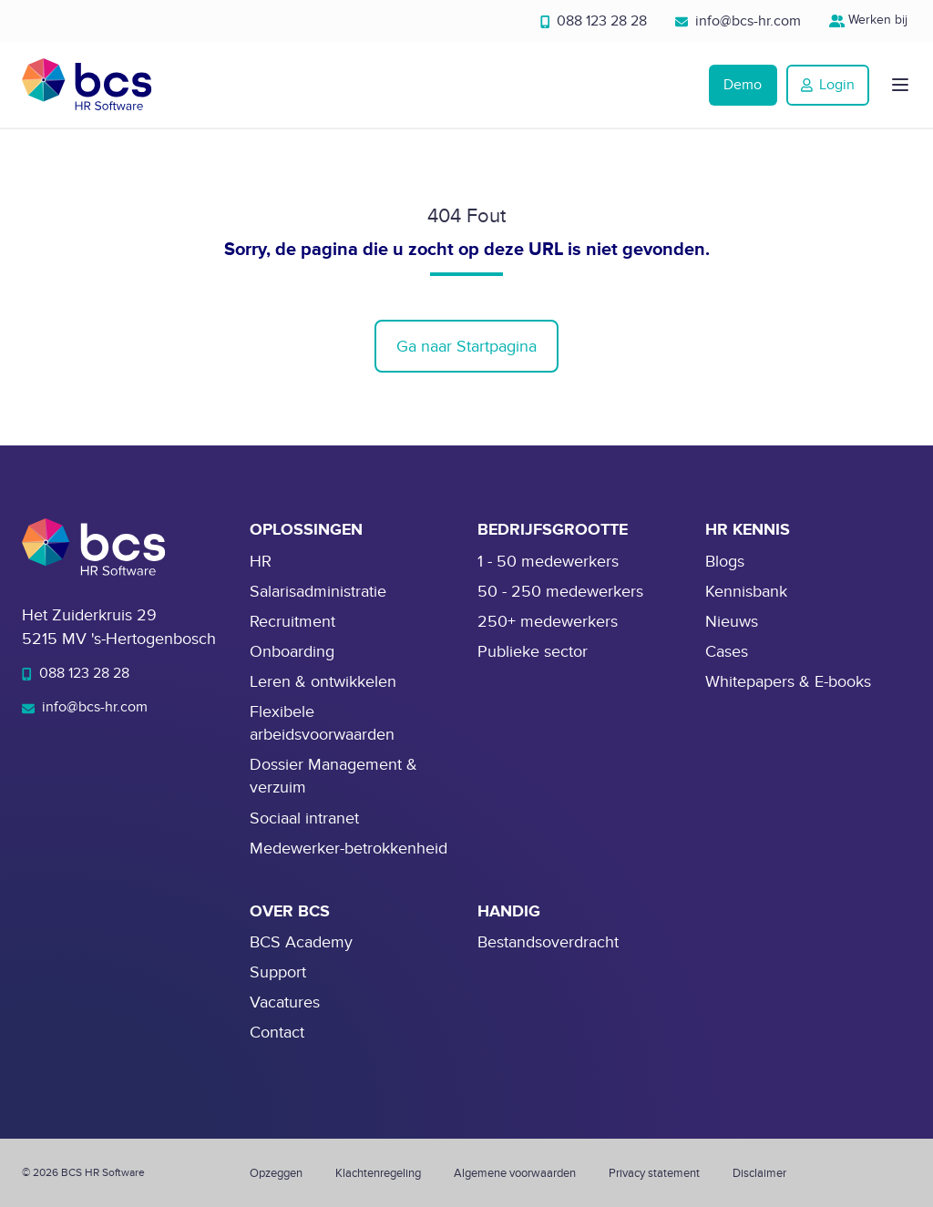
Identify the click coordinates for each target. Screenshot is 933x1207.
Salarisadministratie (318, 591)
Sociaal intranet (304, 818)
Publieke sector (532, 651)
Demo (742, 85)
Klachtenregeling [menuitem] (378, 1173)
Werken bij (870, 19)
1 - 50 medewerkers (548, 561)
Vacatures (285, 1002)
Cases (726, 651)
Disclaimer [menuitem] (759, 1173)
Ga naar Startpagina (466, 346)
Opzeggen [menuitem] (276, 1173)
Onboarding (292, 651)
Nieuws (731, 621)
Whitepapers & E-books (788, 681)
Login (828, 85)
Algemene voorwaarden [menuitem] (515, 1173)
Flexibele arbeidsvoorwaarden (322, 723)
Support (278, 972)
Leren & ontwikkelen (323, 681)
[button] (900, 85)
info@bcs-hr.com (738, 21)
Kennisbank (746, 591)
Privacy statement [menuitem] (654, 1173)
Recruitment (292, 621)
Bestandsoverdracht (548, 942)
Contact (277, 1032)
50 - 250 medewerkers (560, 591)
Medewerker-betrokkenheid (348, 848)
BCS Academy (301, 942)
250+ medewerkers (547, 621)
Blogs (724, 561)
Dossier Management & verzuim (333, 776)
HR (261, 561)
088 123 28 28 (594, 21)
